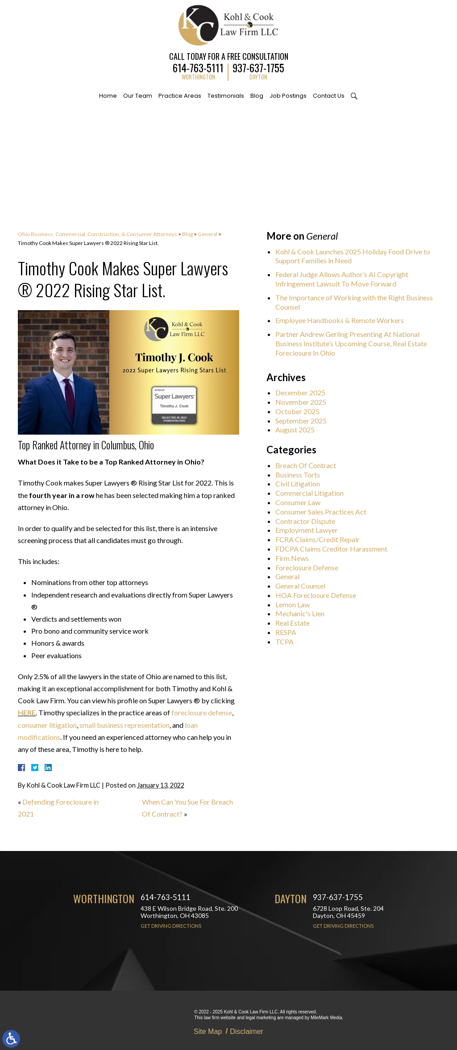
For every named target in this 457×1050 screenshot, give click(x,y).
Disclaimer (246, 1031)
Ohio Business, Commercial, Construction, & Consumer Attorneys (97, 234)
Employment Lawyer (310, 530)
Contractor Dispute (309, 521)
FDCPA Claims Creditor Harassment (335, 548)
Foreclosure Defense (310, 567)
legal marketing (260, 1017)
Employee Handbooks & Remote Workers (343, 320)
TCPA (288, 641)
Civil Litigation (301, 483)
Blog (256, 95)
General (207, 234)
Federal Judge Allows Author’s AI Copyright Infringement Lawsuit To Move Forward (345, 279)
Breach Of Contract (309, 465)
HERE (27, 712)
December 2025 (304, 392)
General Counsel (304, 585)
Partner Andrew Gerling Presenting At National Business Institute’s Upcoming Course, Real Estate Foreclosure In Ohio (355, 343)
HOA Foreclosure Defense (319, 595)
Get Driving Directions (171, 926)
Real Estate (296, 622)
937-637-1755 (258, 66)
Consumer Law (301, 502)
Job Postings (288, 95)
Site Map (208, 1031)
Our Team (137, 95)
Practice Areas (179, 95)
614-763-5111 (198, 66)
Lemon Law (296, 604)
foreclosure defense (201, 712)
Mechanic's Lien (303, 613)
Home (108, 95)
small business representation (124, 725)
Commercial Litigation (313, 493)
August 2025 (298, 429)
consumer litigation (47, 725)
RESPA (289, 632)
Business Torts (301, 474)
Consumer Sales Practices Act (324, 511)
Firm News (295, 558)
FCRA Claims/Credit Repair (321, 539)
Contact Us (329, 95)
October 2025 (301, 411)
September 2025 (304, 420)
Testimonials (226, 95)
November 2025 (304, 402)
